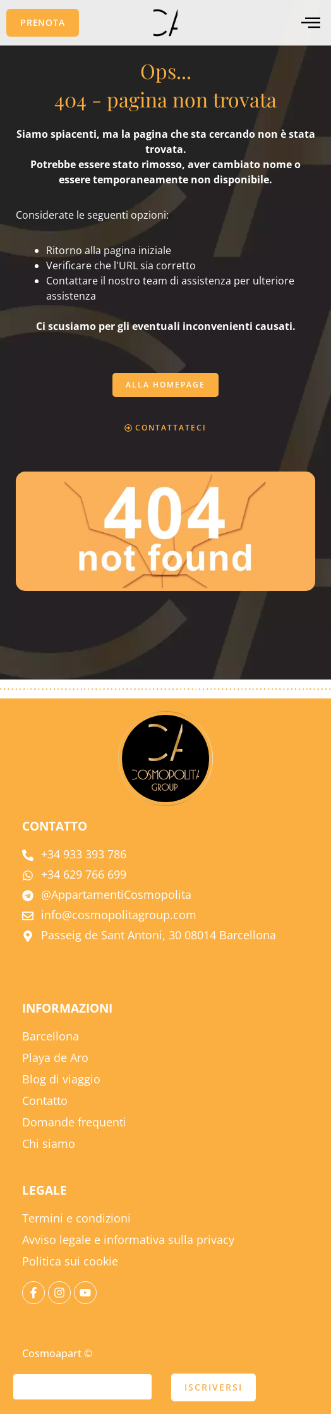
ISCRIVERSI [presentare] (213, 1387)
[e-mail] (82, 1387)
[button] (42, 23)
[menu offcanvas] (311, 23)
